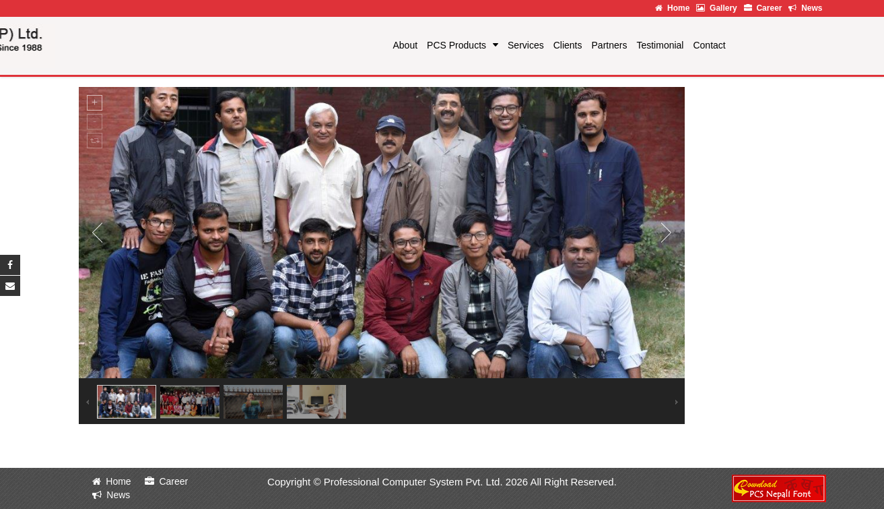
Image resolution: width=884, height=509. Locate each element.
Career (763, 8)
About (405, 45)
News (805, 8)
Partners (609, 45)
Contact (709, 45)
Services (526, 45)
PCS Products (456, 45)
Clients (567, 45)
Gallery (716, 8)
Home (672, 8)
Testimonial (659, 45)
